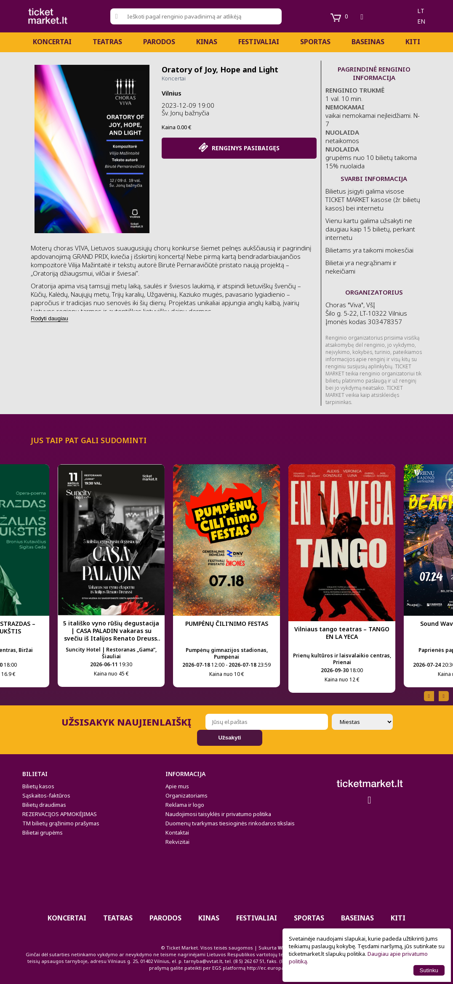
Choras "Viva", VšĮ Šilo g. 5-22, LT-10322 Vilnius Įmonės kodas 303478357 (366, 313)
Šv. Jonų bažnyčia (185, 113)
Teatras (107, 41)
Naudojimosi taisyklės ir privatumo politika (218, 814)
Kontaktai (177, 832)
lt (420, 11)
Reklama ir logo (184, 804)
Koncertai (52, 41)
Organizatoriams (186, 795)
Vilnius (171, 93)
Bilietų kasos (38, 786)
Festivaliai (258, 41)
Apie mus (177, 786)
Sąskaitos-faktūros (46, 795)
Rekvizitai (177, 842)
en (421, 21)
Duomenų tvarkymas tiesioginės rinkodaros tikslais (230, 823)
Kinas (206, 41)
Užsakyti (229, 737)
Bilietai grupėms (42, 832)
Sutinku (429, 970)
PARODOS (159, 41)
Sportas (315, 41)
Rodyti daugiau (49, 318)
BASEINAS (368, 41)
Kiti (412, 41)
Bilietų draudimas (44, 804)
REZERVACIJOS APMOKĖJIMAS (59, 814)
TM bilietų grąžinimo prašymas (60, 823)
